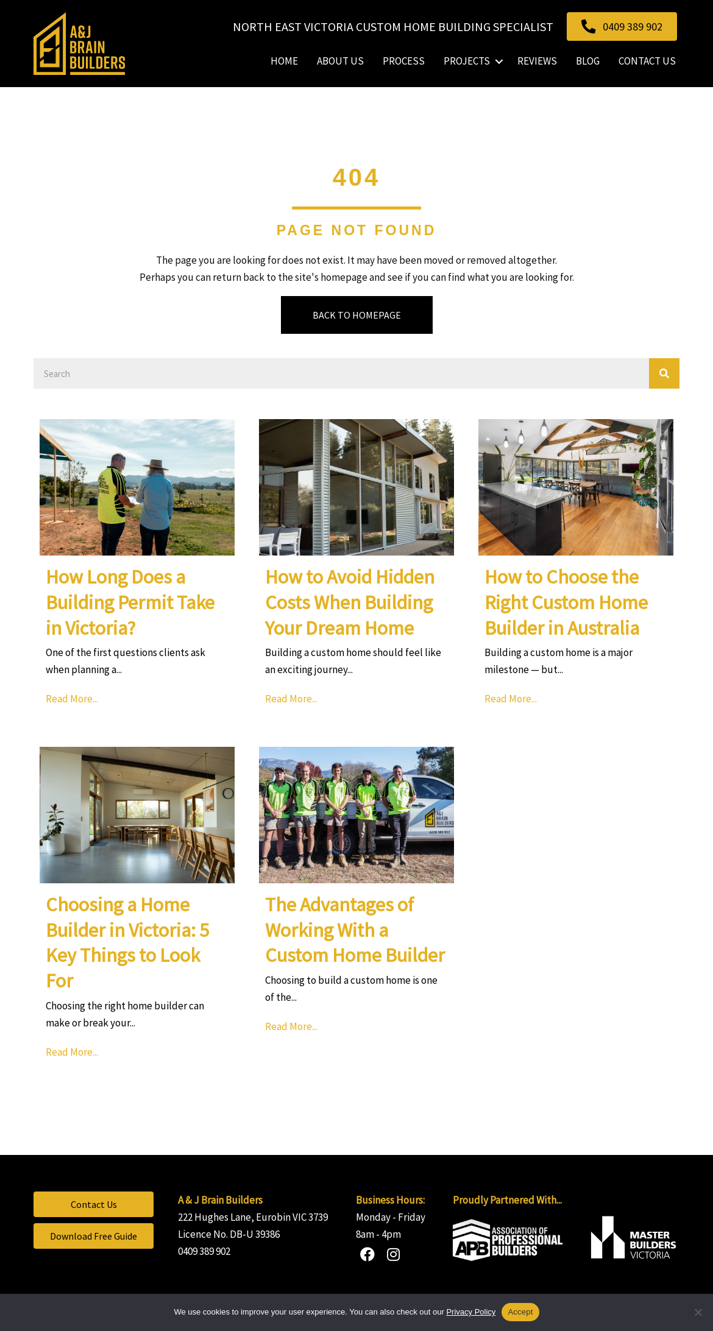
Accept (520, 1311)
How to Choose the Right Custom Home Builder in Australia (566, 602)
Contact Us (647, 61)
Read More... (75, 697)
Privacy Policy (470, 1311)
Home (284, 61)
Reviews (537, 61)
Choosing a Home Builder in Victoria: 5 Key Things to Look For (127, 942)
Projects (467, 61)
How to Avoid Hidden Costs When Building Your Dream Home (350, 602)
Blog (588, 61)
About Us (340, 61)
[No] (698, 1312)
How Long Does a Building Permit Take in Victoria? (130, 602)
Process (404, 61)
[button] (499, 61)
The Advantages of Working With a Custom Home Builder (355, 929)
